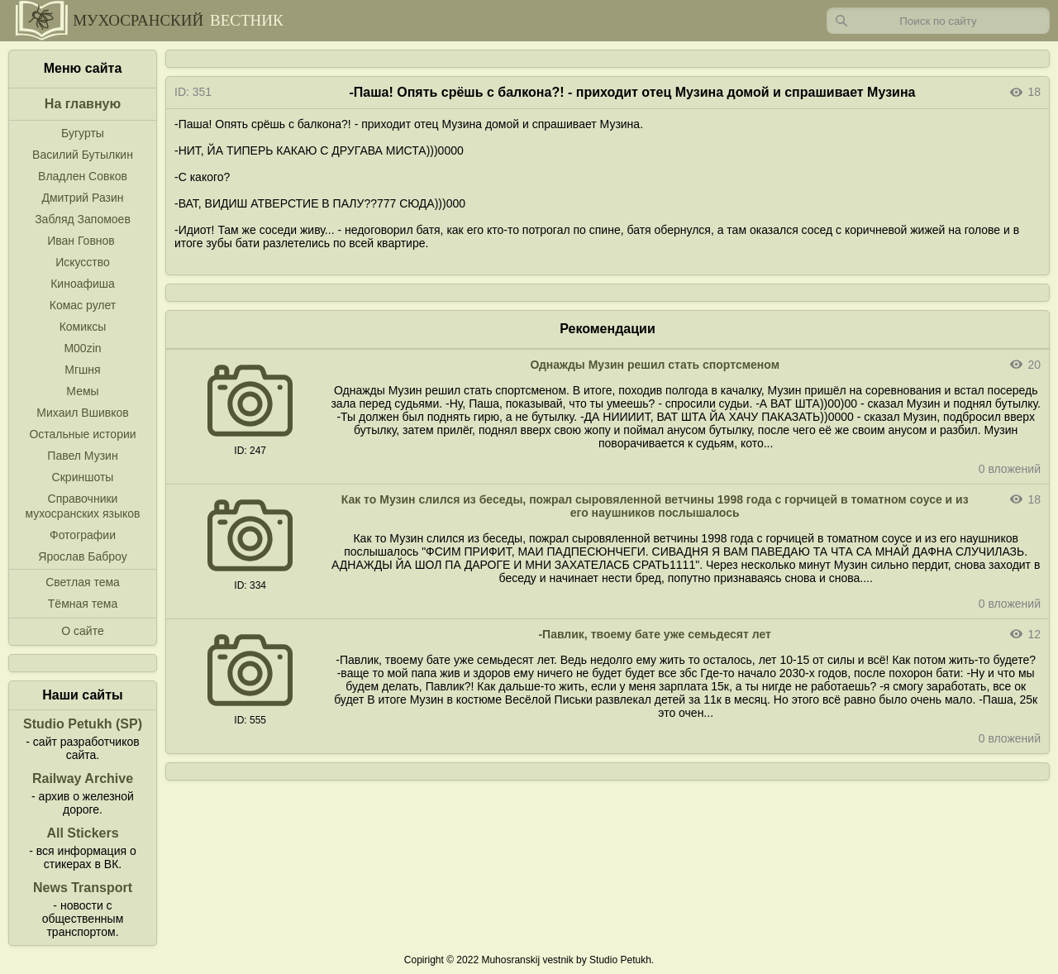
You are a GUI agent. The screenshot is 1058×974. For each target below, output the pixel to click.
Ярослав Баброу (82, 556)
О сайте (82, 630)
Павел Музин (82, 455)
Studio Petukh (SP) (82, 724)
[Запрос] (938, 20)
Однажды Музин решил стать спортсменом (654, 364)
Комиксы (83, 326)
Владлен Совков (82, 176)
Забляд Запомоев (83, 219)
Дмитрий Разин (82, 197)
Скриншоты (83, 477)
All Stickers (82, 833)
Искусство (82, 262)
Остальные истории (82, 434)
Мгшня (82, 369)
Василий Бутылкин (82, 154)
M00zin (82, 348)
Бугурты (82, 133)
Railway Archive (82, 778)
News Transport (82, 888)
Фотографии (83, 535)
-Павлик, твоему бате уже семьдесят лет (654, 634)
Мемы (82, 391)
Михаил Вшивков (82, 412)
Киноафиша (82, 283)
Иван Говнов (81, 240)
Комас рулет (83, 305)
